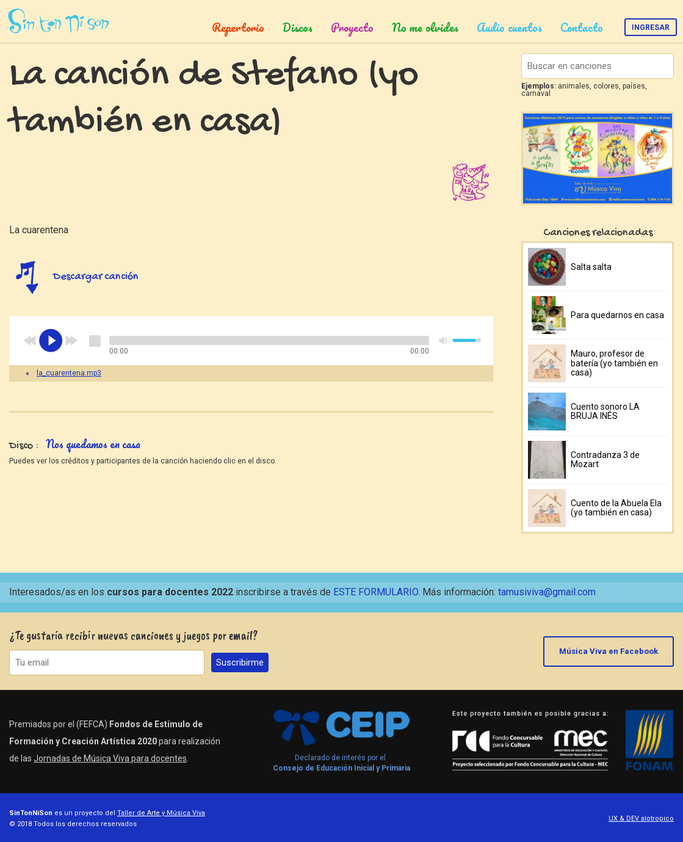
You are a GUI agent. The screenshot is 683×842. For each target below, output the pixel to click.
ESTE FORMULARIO (375, 592)
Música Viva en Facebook (608, 651)
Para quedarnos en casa (617, 315)
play (50, 340)
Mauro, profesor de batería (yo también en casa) (614, 363)
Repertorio (238, 27)
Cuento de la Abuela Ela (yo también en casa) (616, 507)
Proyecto (352, 27)
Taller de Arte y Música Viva (161, 813)
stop (94, 340)
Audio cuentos (509, 27)
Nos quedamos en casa (93, 443)
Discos (298, 27)
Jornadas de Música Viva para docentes (110, 758)
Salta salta (591, 267)
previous (29, 340)
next (71, 340)
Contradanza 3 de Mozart (605, 459)
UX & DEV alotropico (641, 818)
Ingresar (651, 27)
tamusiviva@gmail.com (547, 592)
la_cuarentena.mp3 (69, 373)
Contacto (581, 27)
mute (443, 340)
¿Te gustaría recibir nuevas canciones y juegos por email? (133, 635)
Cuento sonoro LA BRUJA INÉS (605, 411)
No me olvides (425, 27)
